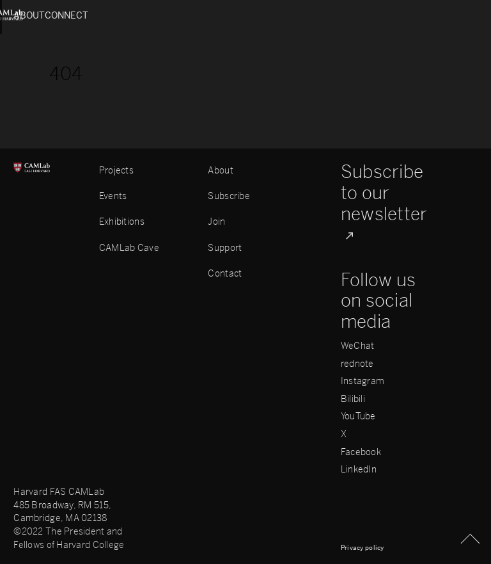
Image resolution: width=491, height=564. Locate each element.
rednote (357, 364)
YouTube (358, 416)
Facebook (361, 452)
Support (225, 248)
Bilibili (353, 399)
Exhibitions (121, 221)
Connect (455, 15)
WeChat (358, 346)
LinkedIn (359, 469)
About (29, 15)
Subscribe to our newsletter (384, 193)
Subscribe (229, 196)
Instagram (363, 381)
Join (216, 221)
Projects (116, 170)
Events (113, 196)
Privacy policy (362, 547)
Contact (225, 273)
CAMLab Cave (129, 248)
